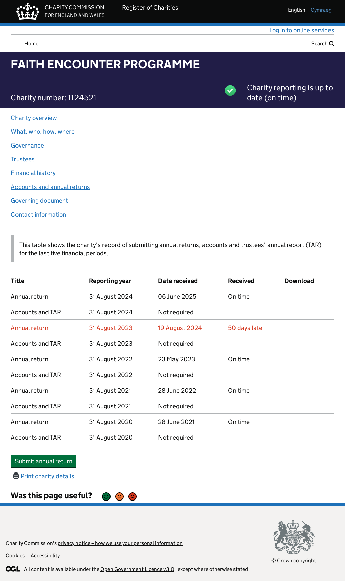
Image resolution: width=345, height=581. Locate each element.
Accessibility (45, 555)
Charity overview (34, 118)
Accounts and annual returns (50, 187)
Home (31, 43)
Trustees (23, 159)
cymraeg (321, 10)
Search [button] (322, 43)
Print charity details (43, 476)
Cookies (15, 555)
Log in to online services (301, 30)
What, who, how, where (43, 131)
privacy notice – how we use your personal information (120, 543)
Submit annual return (45, 461)
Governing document (39, 200)
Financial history (33, 173)
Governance (27, 145)
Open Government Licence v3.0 (137, 569)
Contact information (38, 214)
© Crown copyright (293, 560)
